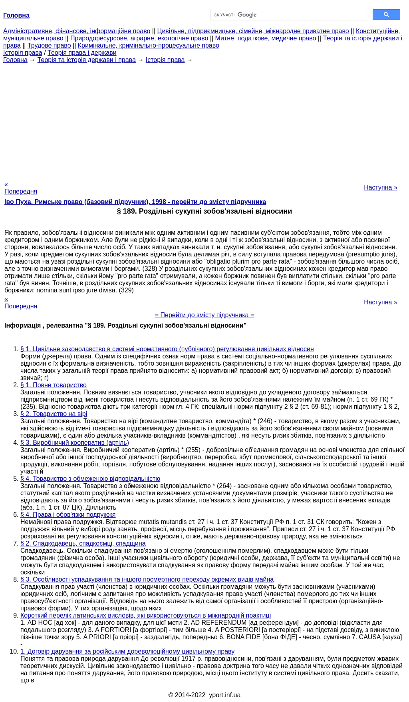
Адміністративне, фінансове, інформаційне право (76, 31)
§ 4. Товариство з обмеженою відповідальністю (90, 478)
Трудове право (49, 45)
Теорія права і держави (82, 52)
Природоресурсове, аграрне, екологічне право (139, 38)
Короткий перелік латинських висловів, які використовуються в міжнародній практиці (145, 615)
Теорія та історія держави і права (87, 59)
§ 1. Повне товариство (53, 385)
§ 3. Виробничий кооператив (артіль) (74, 442)
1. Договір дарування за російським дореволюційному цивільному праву (127, 651)
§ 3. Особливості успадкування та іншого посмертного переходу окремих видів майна (147, 579)
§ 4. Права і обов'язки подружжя (68, 514)
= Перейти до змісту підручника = (204, 315)
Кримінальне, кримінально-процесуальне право (148, 45)
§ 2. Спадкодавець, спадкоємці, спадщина (83, 543)
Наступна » (380, 187)
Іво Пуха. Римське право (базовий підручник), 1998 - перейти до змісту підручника (135, 201)
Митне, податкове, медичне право (265, 38)
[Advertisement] (204, 120)
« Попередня (20, 188)
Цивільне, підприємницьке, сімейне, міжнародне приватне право (253, 31)
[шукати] (287, 14)
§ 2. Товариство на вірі (53, 413)
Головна (15, 59)
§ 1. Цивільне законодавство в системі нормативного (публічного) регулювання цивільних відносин (167, 349)
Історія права (22, 52)
